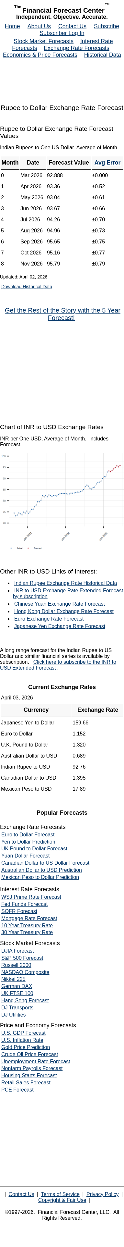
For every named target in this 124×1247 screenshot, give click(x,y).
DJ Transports (17, 1007)
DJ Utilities (13, 1015)
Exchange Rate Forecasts (76, 48)
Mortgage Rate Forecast (29, 918)
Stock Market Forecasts (43, 41)
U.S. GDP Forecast (23, 1033)
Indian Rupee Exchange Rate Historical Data (65, 583)
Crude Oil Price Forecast (29, 1054)
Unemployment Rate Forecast (35, 1061)
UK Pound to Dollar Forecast (34, 848)
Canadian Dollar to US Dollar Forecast (45, 863)
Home (12, 26)
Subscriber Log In (62, 33)
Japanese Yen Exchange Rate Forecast (59, 626)
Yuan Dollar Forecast (25, 855)
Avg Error (108, 162)
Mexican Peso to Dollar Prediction (40, 877)
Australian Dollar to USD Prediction (41, 870)
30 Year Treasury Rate (27, 932)
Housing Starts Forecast (29, 1075)
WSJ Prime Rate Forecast (31, 897)
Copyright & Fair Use (62, 1200)
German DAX (16, 986)
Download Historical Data (26, 286)
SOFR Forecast (19, 911)
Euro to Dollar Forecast (28, 834)
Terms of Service (60, 1194)
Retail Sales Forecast (26, 1082)
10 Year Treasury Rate (27, 925)
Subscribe (106, 26)
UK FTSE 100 (17, 993)
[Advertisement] (62, 372)
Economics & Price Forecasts (40, 55)
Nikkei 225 (13, 979)
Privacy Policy (102, 1194)
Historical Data (102, 55)
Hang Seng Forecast (25, 1000)
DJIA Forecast (17, 951)
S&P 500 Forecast (22, 958)
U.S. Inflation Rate (22, 1040)
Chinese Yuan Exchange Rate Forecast (59, 604)
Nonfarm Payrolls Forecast (31, 1068)
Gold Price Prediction (25, 1047)
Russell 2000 (16, 965)
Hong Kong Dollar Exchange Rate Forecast (64, 611)
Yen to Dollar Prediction (28, 842)
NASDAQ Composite (25, 972)
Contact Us (72, 26)
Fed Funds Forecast (24, 904)
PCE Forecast (17, 1090)
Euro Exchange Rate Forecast (49, 619)
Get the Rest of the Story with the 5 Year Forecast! (62, 314)
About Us (39, 26)
